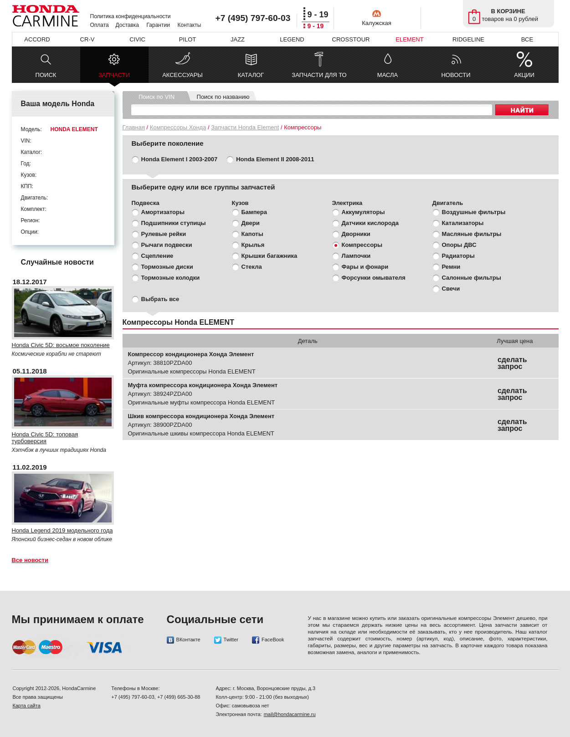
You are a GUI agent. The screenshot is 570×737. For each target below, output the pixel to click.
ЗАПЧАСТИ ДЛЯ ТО (319, 75)
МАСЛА (387, 75)
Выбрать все (160, 299)
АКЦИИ (524, 75)
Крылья (253, 244)
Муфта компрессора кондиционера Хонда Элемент (203, 385)
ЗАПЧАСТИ (114, 77)
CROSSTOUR (351, 39)
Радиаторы (458, 255)
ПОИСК (46, 75)
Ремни (451, 266)
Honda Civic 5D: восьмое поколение (61, 345)
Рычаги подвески (166, 244)
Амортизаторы (163, 212)
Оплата (99, 25)
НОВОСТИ (455, 75)
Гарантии (158, 25)
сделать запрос (512, 363)
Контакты (189, 25)
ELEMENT (409, 39)
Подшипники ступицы (173, 223)
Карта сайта (27, 705)
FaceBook (268, 640)
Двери (250, 223)
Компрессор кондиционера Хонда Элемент (191, 354)
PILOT (187, 39)
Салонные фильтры (471, 277)
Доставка (127, 25)
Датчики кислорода (370, 223)
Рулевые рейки (163, 233)
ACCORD (37, 39)
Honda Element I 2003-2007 (179, 159)
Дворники (356, 233)
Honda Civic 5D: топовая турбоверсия (45, 438)
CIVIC (137, 39)
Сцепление (157, 255)
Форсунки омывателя (374, 277)
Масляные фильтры (472, 233)
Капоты (252, 233)
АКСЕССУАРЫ (182, 75)
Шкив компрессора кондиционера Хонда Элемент (201, 416)
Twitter (226, 640)
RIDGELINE (468, 39)
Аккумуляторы (363, 212)
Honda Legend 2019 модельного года (62, 530)
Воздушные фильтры (474, 212)
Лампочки (356, 255)
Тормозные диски (167, 266)
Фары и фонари (365, 266)
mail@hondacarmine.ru (290, 714)
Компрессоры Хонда (178, 127)
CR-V (87, 39)
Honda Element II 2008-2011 (275, 159)
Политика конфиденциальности (130, 16)
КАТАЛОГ (251, 75)
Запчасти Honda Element (245, 127)
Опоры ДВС (459, 244)
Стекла (251, 266)
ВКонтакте (183, 640)
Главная (134, 127)
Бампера (254, 212)
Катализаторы (463, 223)
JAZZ (238, 39)
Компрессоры (362, 244)
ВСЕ (527, 39)
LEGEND (292, 39)
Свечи (451, 288)
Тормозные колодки (170, 277)
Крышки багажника (269, 255)
